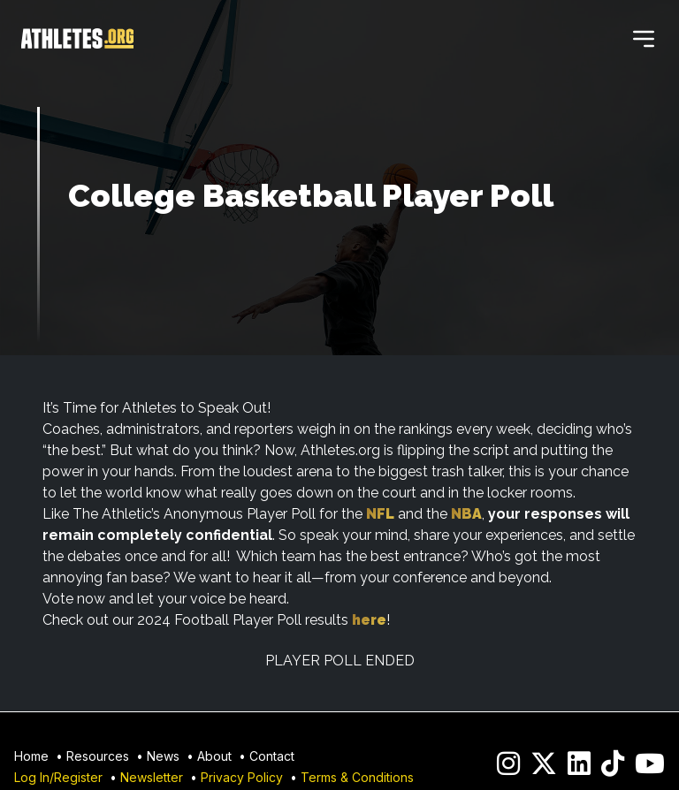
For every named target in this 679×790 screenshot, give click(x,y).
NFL (380, 513)
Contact (271, 755)
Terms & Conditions (357, 777)
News (163, 755)
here (369, 619)
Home (31, 755)
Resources (97, 755)
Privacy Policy (242, 777)
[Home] (77, 38)
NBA (466, 513)
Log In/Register (58, 777)
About (214, 755)
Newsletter (151, 777)
